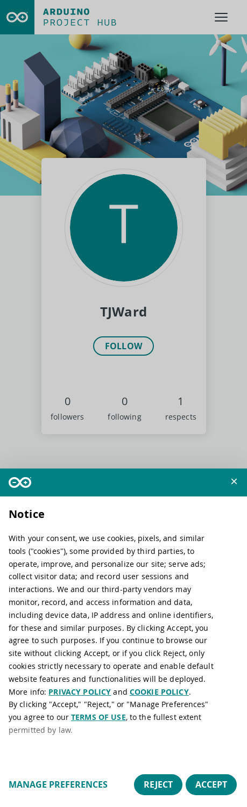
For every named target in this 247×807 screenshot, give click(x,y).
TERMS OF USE (98, 717)
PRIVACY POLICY (79, 692)
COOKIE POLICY (159, 692)
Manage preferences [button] (58, 784)
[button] (234, 481)
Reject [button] (158, 784)
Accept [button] (211, 784)
